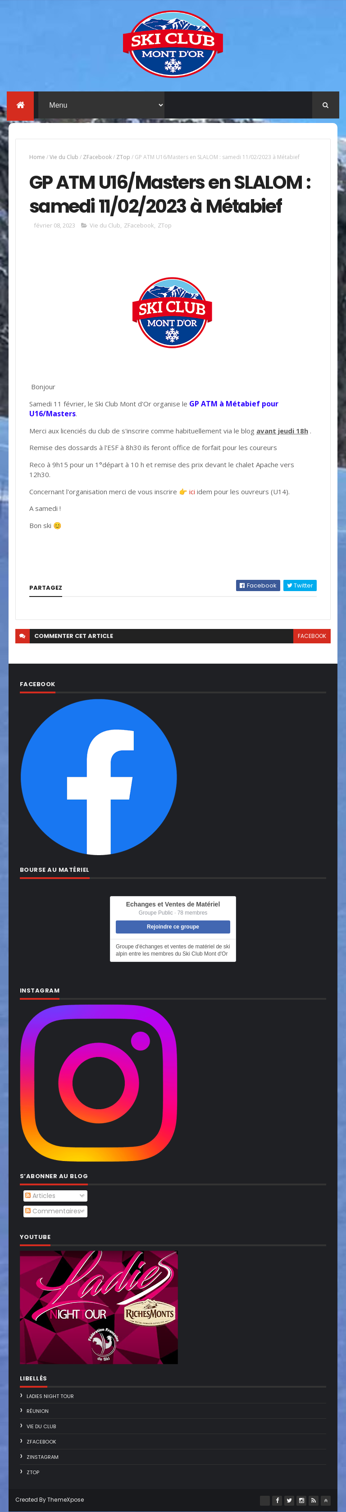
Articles (40, 1195)
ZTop (123, 157)
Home (37, 157)
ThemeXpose (65, 1499)
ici (192, 491)
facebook (312, 636)
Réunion (38, 1411)
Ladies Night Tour (50, 1396)
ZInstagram (43, 1457)
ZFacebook (97, 157)
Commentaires (53, 1211)
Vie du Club (64, 157)
